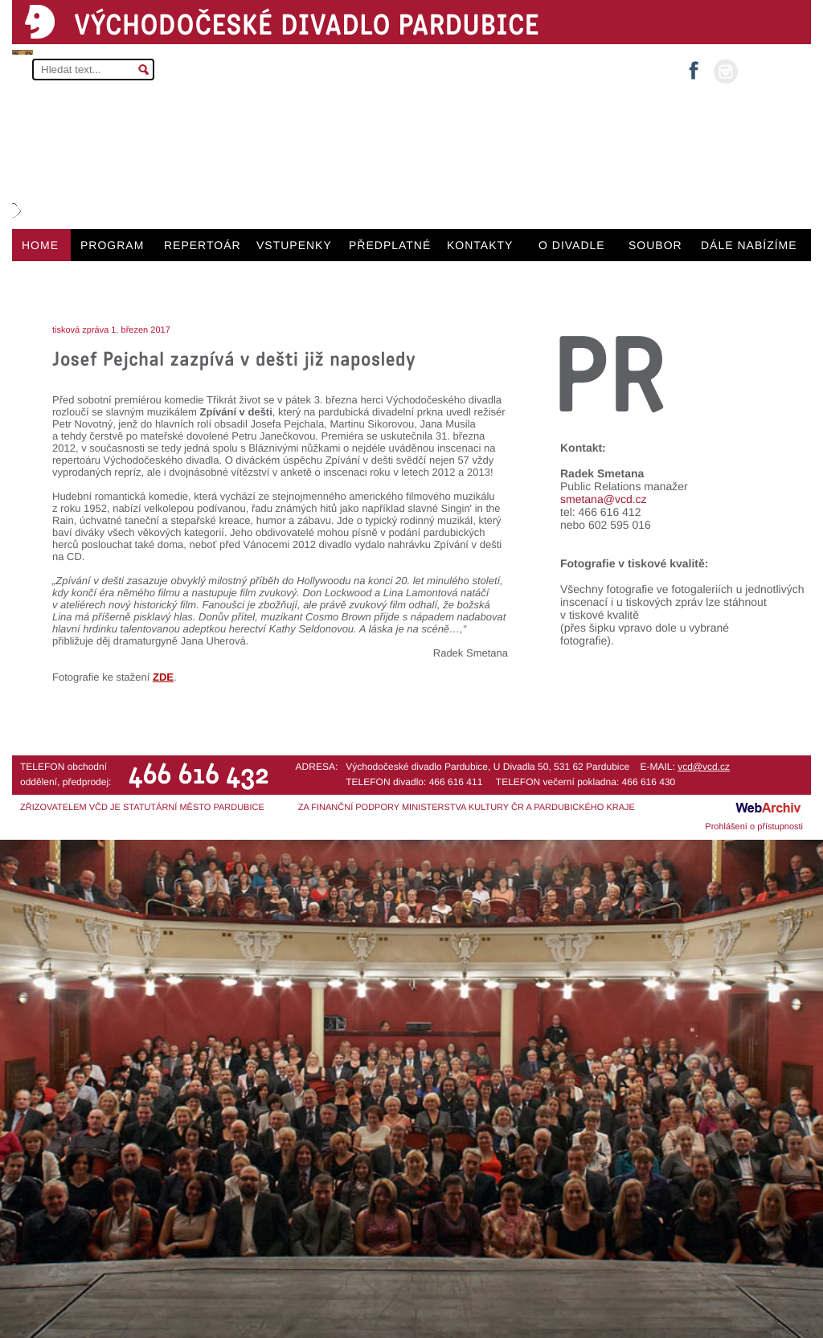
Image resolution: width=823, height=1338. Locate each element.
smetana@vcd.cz (603, 499)
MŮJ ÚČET (772, 70)
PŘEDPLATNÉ (390, 245)
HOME (40, 245)
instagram (726, 71)
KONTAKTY (480, 245)
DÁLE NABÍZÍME (749, 245)
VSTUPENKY (294, 245)
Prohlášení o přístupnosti (754, 827)
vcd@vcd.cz (704, 766)
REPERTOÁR (202, 245)
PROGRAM (112, 245)
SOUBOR (655, 245)
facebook (694, 65)
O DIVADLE (571, 245)
